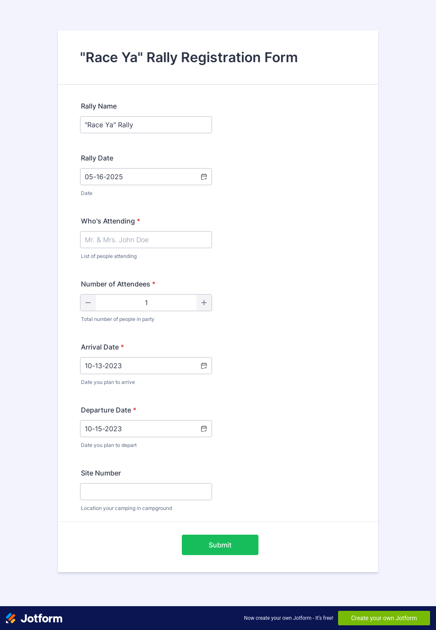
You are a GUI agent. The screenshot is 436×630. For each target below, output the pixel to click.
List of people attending (109, 256)
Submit (220, 545)
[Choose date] (203, 176)
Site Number (101, 473)
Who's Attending (110, 221)
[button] (203, 365)
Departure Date (108, 410)
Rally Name (99, 106)
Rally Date (97, 158)
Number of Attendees (118, 284)
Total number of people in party (118, 319)
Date (86, 193)
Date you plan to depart (109, 445)
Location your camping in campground (126, 508)
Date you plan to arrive (108, 382)
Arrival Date (102, 347)
